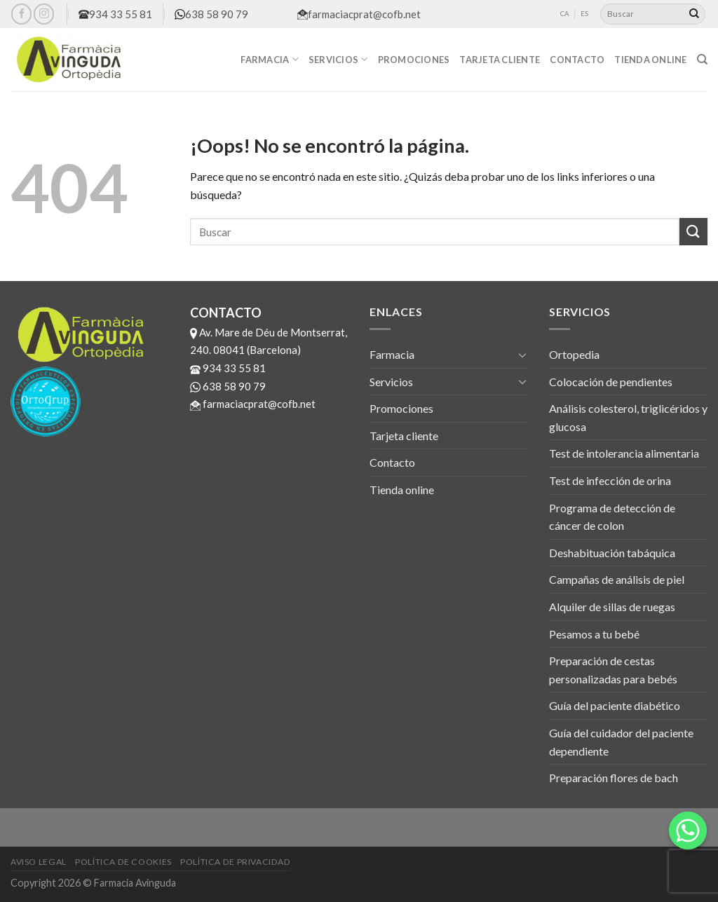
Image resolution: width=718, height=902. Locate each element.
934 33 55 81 (115, 14)
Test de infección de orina (610, 480)
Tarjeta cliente (499, 59)
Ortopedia (574, 354)
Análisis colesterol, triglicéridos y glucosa (628, 417)
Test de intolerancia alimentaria (624, 453)
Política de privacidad (235, 861)
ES (584, 14)
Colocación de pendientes (610, 381)
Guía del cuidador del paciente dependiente (621, 742)
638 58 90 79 (211, 14)
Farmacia (270, 59)
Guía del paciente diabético (614, 705)
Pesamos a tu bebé (594, 634)
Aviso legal (39, 861)
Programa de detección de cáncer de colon (612, 517)
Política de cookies (123, 861)
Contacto (577, 59)
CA (564, 14)
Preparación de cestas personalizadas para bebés (613, 669)
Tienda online (650, 59)
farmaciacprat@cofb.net (359, 14)
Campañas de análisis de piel (616, 579)
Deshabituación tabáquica (612, 552)
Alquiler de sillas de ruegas (612, 606)
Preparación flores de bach (613, 777)
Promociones (414, 59)
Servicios (338, 59)
